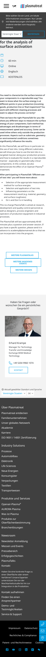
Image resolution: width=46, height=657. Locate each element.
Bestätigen (33, 34)
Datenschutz (30, 628)
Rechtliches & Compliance (23, 635)
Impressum (14, 628)
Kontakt (18, 370)
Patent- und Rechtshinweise (17, 642)
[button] (14, 6)
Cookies (39, 642)
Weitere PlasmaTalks (22, 255)
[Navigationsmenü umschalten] (6, 6)
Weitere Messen (23, 270)
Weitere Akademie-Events (23, 262)
